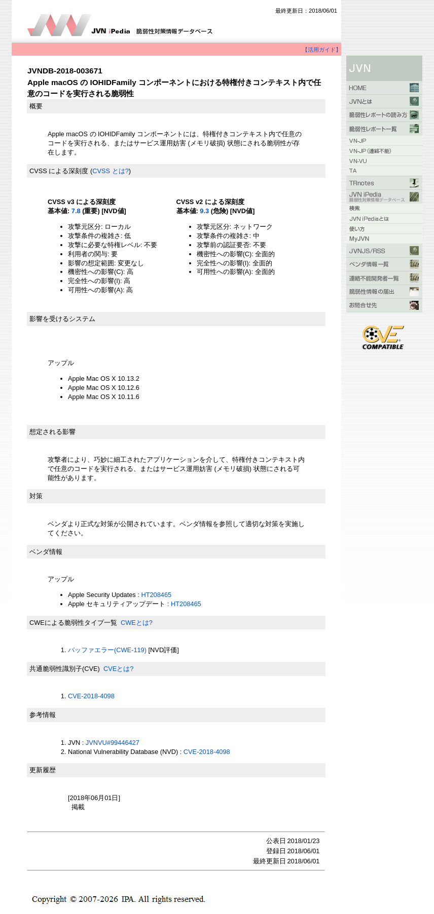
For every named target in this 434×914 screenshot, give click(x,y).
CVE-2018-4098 (91, 696)
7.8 (76, 211)
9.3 (204, 211)
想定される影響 (52, 431)
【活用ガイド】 (321, 50)
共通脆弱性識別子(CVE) (64, 668)
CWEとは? (137, 622)
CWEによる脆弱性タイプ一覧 (73, 622)
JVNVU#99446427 (112, 742)
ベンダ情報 (45, 551)
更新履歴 (42, 770)
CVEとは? (118, 668)
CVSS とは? (110, 171)
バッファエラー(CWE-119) (107, 650)
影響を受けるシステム (62, 319)
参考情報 (42, 715)
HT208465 (156, 595)
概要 (36, 106)
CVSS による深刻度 (58, 171)
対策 (36, 496)
